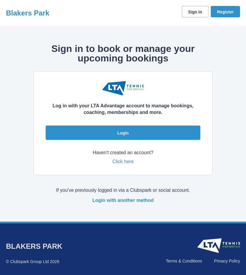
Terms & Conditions (184, 261)
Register (225, 12)
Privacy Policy (227, 261)
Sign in (195, 12)
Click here (122, 161)
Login (123, 133)
